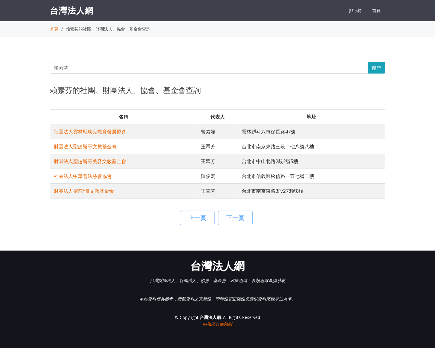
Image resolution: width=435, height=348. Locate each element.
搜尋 (376, 67)
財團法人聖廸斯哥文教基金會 (85, 146)
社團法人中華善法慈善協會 (83, 176)
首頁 (376, 10)
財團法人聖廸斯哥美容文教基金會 (90, 161)
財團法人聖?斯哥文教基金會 (84, 191)
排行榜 (355, 10)
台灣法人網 (72, 10)
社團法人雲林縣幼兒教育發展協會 (90, 131)
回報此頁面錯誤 (217, 324)
